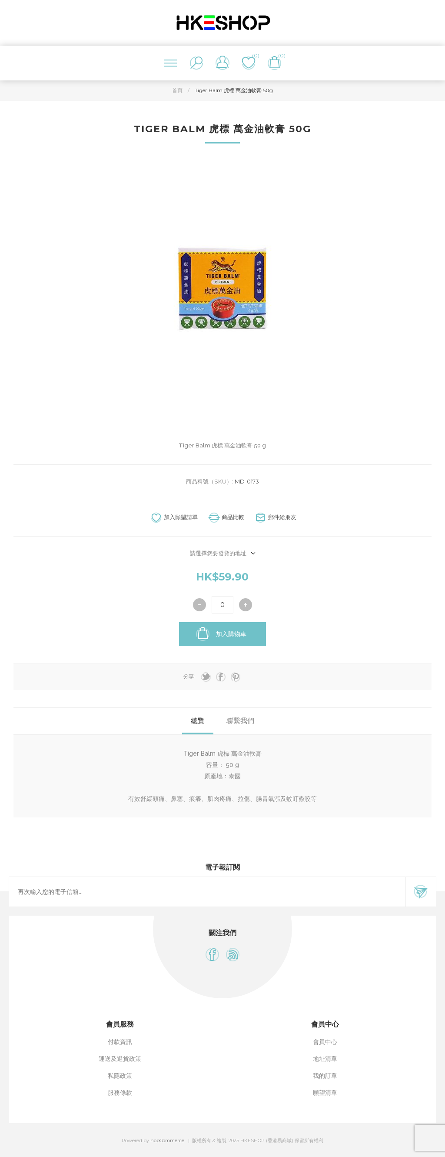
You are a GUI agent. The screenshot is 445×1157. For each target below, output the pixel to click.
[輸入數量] (222, 605)
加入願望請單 (181, 516)
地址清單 (325, 1059)
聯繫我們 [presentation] (240, 721)
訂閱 (420, 892)
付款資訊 (120, 1042)
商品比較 (233, 516)
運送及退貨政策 (120, 1059)
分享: (189, 676)
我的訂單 (325, 1076)
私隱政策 (120, 1076)
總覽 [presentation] (198, 721)
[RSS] (232, 954)
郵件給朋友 (282, 516)
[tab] (197, 721)
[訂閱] (207, 892)
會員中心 (325, 1042)
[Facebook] (212, 954)
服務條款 (120, 1093)
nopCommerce (167, 1140)
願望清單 (325, 1093)
